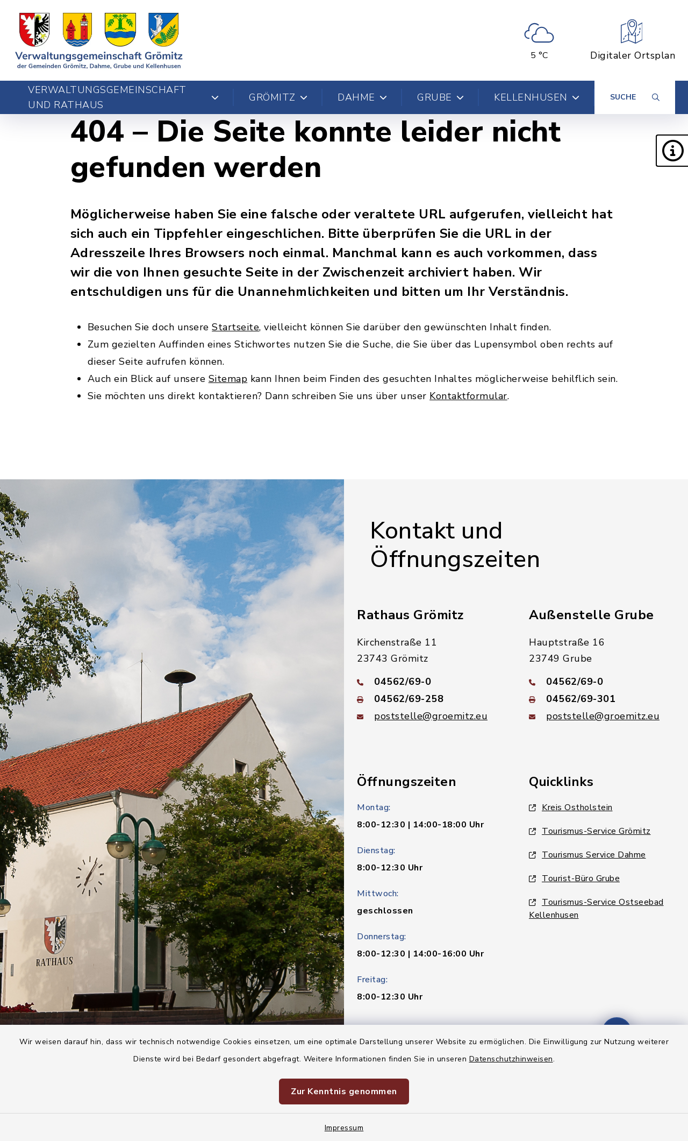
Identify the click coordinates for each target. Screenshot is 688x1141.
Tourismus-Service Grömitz (590, 831)
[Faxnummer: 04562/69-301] (602, 698)
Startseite (235, 327)
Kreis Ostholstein (571, 807)
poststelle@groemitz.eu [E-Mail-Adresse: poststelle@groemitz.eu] (431, 716)
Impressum (344, 1128)
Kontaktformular (468, 395)
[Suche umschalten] (634, 97)
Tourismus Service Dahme (587, 855)
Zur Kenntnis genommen (344, 1091)
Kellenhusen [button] (536, 97)
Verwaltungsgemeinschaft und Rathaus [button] (123, 97)
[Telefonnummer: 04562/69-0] (430, 681)
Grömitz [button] (278, 97)
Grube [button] (440, 97)
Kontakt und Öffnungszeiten (455, 545)
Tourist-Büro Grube (574, 878)
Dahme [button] (362, 97)
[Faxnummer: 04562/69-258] (430, 698)
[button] (672, 150)
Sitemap (228, 378)
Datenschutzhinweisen (511, 1059)
